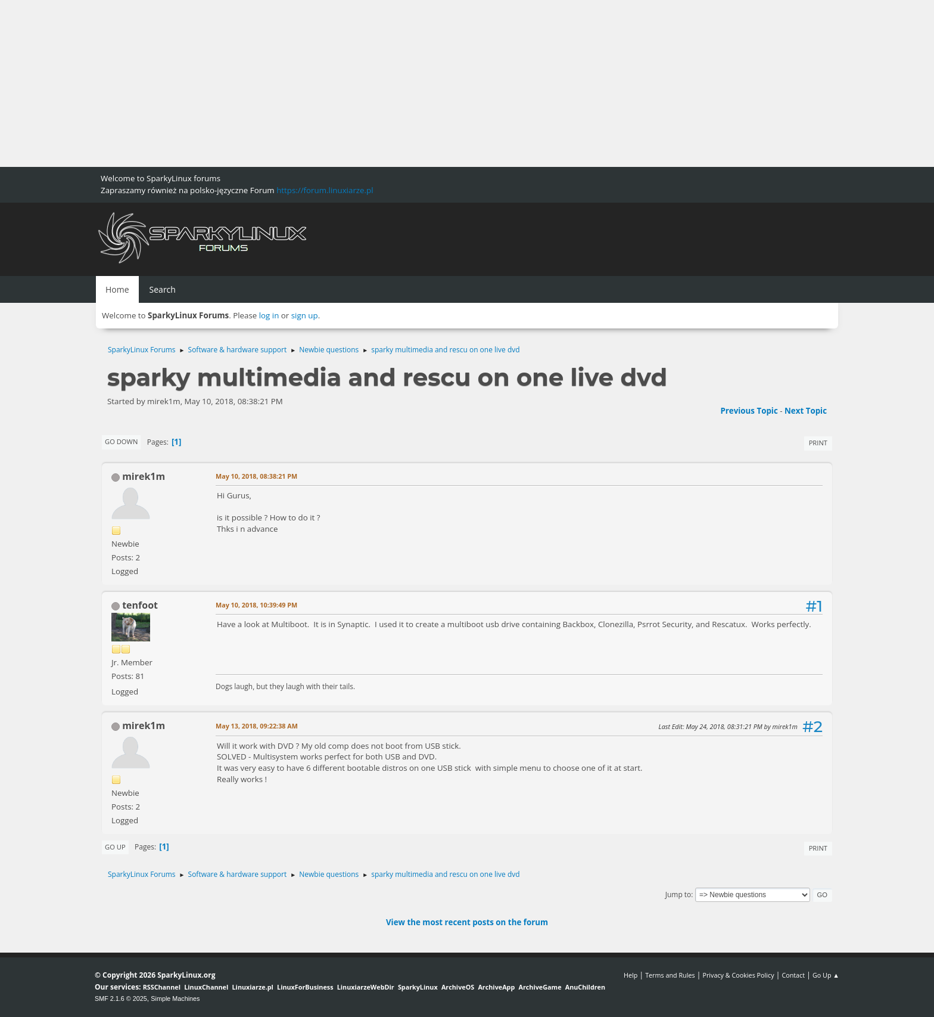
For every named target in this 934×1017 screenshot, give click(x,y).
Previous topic (748, 410)
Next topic (805, 410)
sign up (304, 315)
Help (630, 975)
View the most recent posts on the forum (467, 922)
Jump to (678, 894)
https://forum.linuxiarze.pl (324, 190)
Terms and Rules (670, 975)
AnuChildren (585, 986)
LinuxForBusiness (305, 986)
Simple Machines (175, 998)
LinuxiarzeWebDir (365, 986)
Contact (793, 975)
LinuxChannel (206, 986)
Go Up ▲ (825, 975)
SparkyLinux (418, 986)
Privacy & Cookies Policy (738, 975)
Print (818, 442)
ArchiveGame (539, 986)
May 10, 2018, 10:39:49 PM (256, 604)
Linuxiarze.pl (252, 986)
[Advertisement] (357, 83)
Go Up (115, 846)
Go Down (121, 441)
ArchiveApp (496, 986)
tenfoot (140, 605)
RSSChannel (161, 986)
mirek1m (143, 476)
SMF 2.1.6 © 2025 (121, 998)
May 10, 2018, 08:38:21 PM (256, 476)
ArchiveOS (457, 986)
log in (269, 315)
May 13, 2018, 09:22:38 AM (257, 725)
